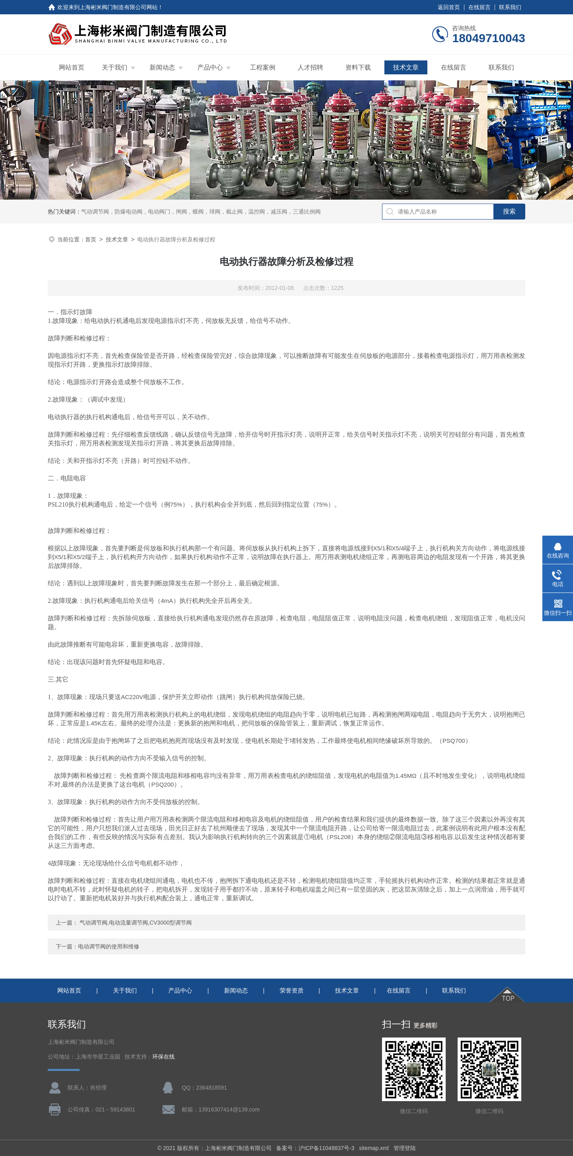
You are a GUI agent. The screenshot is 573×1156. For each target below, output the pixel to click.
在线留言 (479, 7)
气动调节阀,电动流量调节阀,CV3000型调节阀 (136, 922)
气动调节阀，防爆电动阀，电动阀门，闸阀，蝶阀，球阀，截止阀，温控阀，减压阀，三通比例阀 (201, 211)
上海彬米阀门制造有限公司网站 (119, 7)
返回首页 (449, 7)
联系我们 (510, 7)
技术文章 (406, 67)
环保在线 (163, 1057)
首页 (90, 239)
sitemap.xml (374, 1148)
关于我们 (114, 67)
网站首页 (71, 67)
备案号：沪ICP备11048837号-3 (315, 1148)
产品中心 (210, 67)
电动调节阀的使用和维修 (108, 946)
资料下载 (358, 67)
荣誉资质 (292, 990)
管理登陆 (405, 1148)
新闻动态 (162, 67)
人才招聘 (310, 67)
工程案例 (262, 67)
